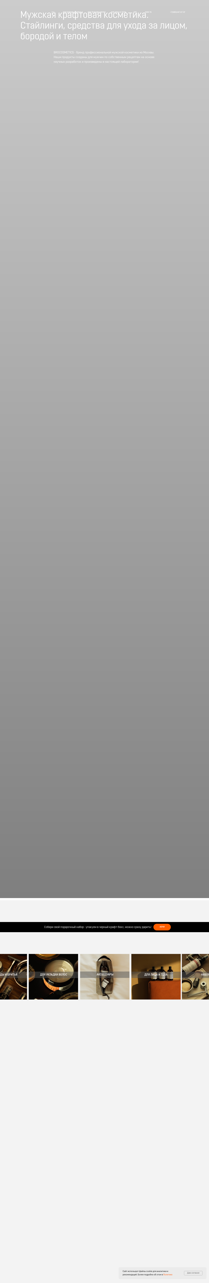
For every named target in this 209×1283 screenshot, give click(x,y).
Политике (167, 1275)
